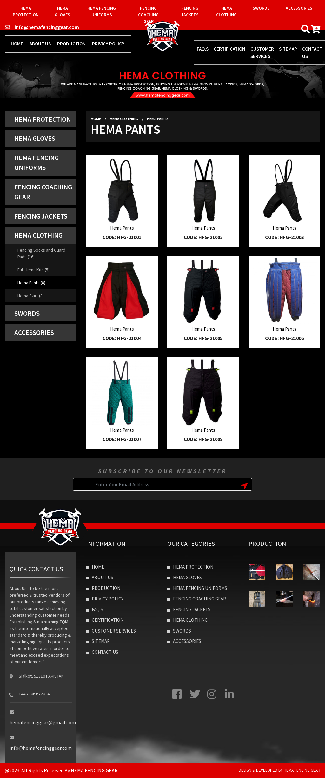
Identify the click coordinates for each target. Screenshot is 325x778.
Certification (229, 49)
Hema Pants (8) (31, 283)
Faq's (94, 609)
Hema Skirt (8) (30, 296)
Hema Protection (26, 11)
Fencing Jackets (190, 11)
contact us (312, 52)
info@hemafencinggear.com (42, 27)
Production (71, 44)
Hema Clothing (226, 11)
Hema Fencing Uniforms (101, 11)
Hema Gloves (62, 11)
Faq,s (203, 49)
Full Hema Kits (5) (33, 270)
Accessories (299, 8)
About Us (40, 44)
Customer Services (262, 52)
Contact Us (102, 652)
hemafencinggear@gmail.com (43, 722)
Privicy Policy (108, 44)
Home (17, 44)
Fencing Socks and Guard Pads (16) (41, 253)
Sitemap (288, 49)
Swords (261, 8)
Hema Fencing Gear (302, 770)
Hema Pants (158, 118)
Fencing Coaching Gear (148, 14)
